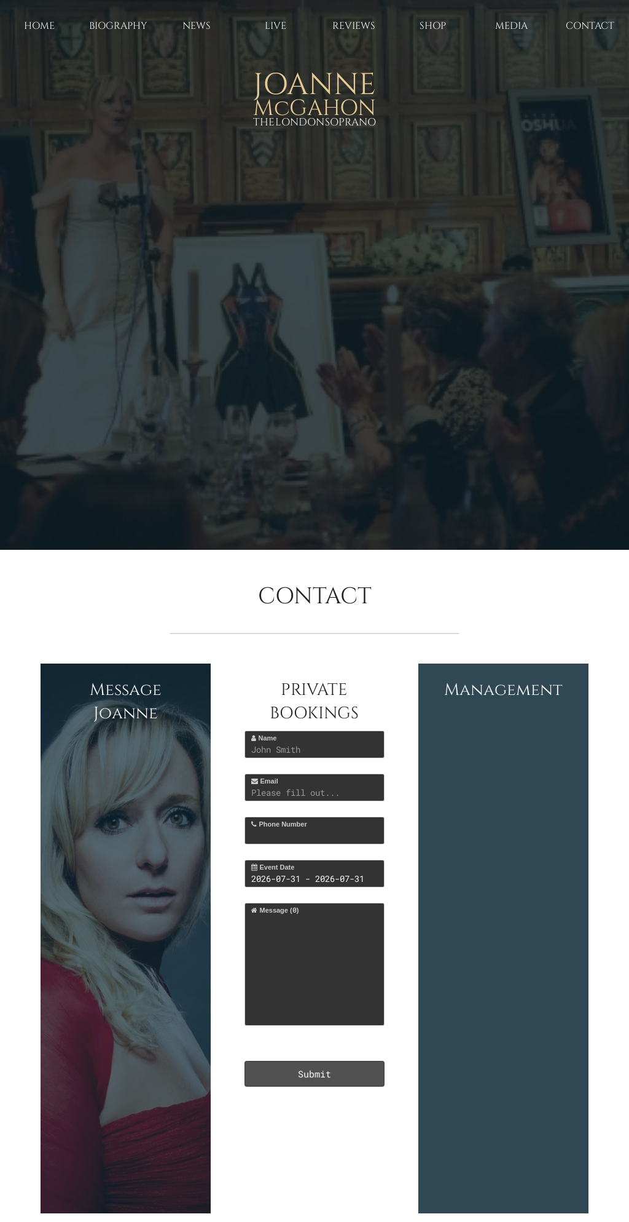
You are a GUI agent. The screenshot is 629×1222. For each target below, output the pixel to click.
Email (264, 781)
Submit (314, 1074)
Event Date (272, 867)
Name (263, 738)
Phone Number (279, 824)
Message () (275, 910)
